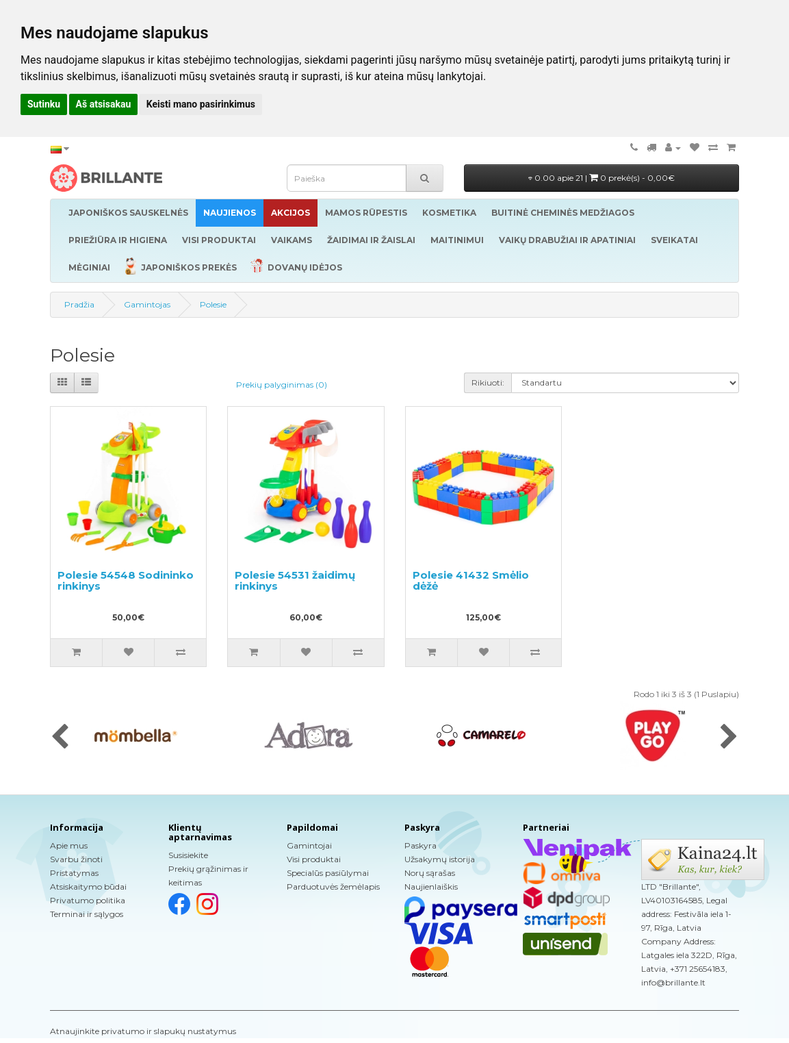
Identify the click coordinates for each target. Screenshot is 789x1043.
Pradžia (79, 304)
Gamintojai (309, 845)
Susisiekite (188, 855)
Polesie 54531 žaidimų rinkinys (295, 580)
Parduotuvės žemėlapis (333, 886)
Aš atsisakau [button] (103, 104)
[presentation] (60, 737)
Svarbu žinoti (76, 859)
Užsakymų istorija (439, 859)
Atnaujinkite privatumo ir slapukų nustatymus (143, 1031)
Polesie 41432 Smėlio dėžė (471, 580)
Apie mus (69, 845)
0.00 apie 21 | (601, 178)
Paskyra (420, 845)
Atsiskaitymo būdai (88, 886)
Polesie (213, 304)
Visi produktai (314, 859)
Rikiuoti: (487, 382)
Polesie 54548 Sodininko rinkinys (125, 580)
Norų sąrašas (429, 873)
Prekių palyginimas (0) (281, 384)
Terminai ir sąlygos (86, 914)
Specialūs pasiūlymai (328, 873)
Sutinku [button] (43, 104)
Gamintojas (147, 304)
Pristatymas (74, 873)
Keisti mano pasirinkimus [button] (200, 104)
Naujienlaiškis (431, 886)
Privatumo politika (87, 900)
